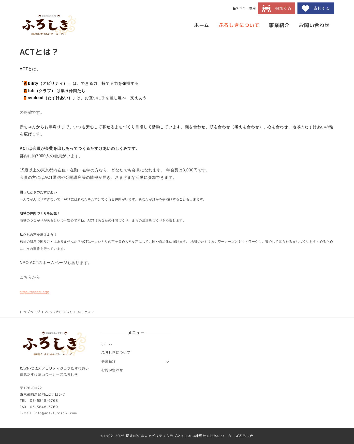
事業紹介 (108, 361)
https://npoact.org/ (34, 292)
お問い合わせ (112, 370)
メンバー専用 (244, 8)
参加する (277, 8)
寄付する (316, 8)
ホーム (106, 344)
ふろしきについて (115, 352)
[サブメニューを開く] (167, 361)
